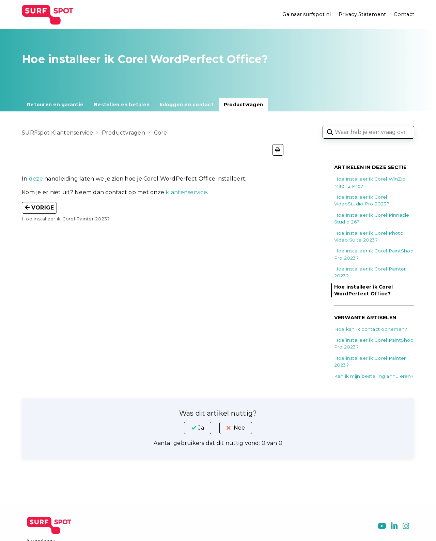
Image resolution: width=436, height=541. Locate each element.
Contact (404, 14)
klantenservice (186, 192)
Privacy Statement (362, 14)
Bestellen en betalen (122, 104)
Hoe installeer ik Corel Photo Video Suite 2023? (368, 236)
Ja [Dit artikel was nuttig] (201, 427)
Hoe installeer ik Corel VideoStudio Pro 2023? (361, 200)
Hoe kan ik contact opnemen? (370, 329)
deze (36, 178)
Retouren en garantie (55, 104)
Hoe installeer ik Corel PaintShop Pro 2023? (374, 254)
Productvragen (243, 104)
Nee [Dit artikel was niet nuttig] (239, 427)
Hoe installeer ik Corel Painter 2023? (370, 272)
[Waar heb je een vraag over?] (368, 132)
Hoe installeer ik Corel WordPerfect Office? (363, 290)
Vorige (39, 207)
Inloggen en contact (187, 104)
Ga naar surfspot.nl (306, 14)
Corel (161, 132)
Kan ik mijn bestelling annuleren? (374, 376)
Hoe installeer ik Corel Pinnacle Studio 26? (371, 218)
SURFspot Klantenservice (57, 132)
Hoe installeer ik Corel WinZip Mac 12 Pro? (370, 182)
